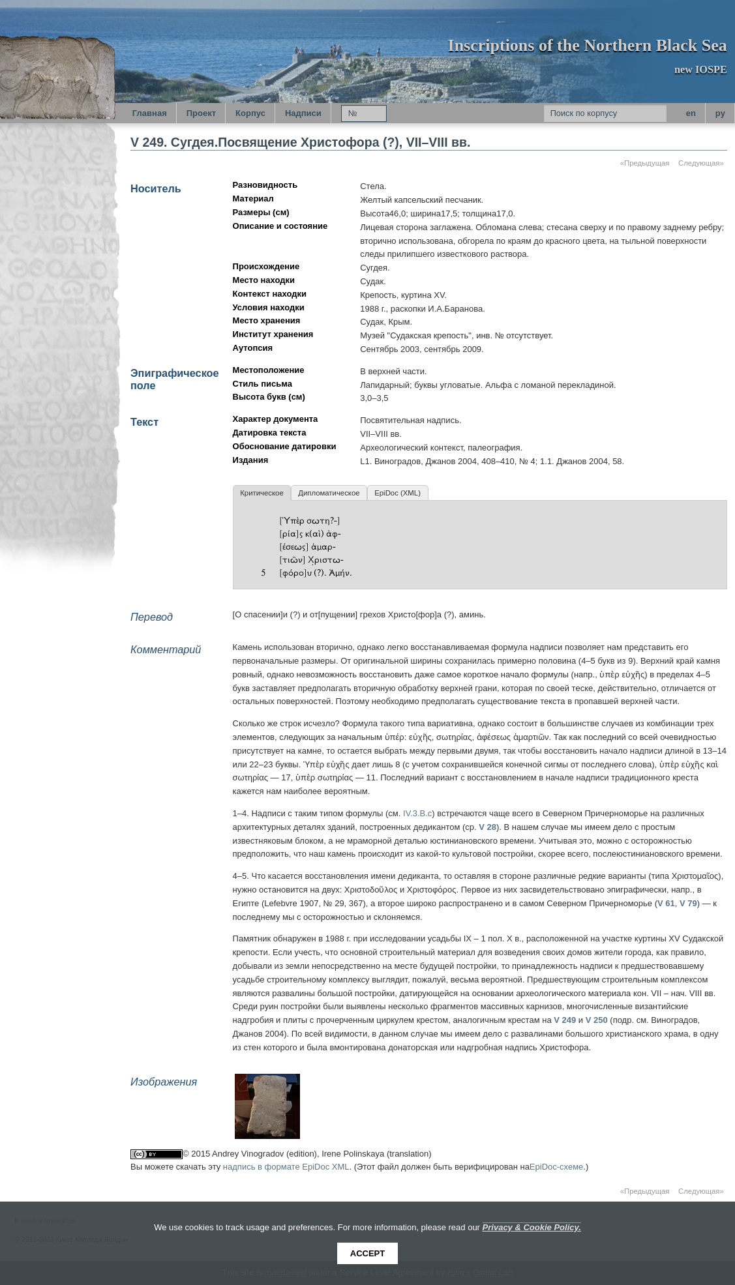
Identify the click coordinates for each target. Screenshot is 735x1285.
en (691, 113)
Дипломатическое (328, 493)
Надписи (303, 113)
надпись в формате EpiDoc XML (286, 1167)
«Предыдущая (645, 163)
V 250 (597, 1020)
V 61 (666, 903)
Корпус (250, 113)
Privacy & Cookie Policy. (532, 1227)
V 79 (688, 903)
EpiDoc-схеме (557, 1167)
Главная (149, 113)
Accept (367, 1253)
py (720, 113)
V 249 (565, 1020)
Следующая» (701, 163)
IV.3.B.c (417, 813)
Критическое (261, 493)
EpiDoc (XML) (397, 493)
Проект (201, 113)
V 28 (487, 827)
